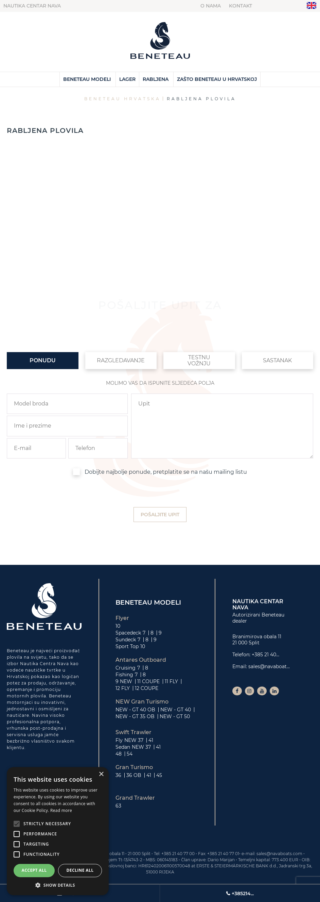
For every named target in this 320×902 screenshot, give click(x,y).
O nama (210, 6)
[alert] (58, 831)
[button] (58, 885)
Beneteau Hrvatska (122, 98)
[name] (67, 426)
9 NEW (123, 681)
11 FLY (171, 681)
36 (118, 775)
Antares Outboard (140, 660)
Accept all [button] (34, 870)
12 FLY (122, 688)
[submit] (160, 514)
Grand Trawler (135, 798)
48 (118, 754)
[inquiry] (222, 426)
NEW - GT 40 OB (135, 710)
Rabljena (155, 79)
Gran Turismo (134, 767)
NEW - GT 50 (175, 716)
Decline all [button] (80, 870)
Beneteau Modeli (87, 79)
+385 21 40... (265, 655)
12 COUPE (146, 688)
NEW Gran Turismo (141, 702)
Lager (127, 79)
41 (150, 740)
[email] (36, 448)
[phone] (97, 448)
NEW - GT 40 (175, 710)
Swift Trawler (133, 732)
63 (118, 806)
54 (129, 754)
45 (159, 775)
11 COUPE (148, 681)
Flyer (122, 618)
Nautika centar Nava (32, 6)
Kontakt (240, 6)
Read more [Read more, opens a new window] (61, 810)
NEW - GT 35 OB (135, 716)
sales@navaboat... (269, 666)
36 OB (133, 775)
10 (117, 626)
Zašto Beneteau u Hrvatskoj (217, 79)
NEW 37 (133, 740)
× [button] (101, 774)
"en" (312, 6)
